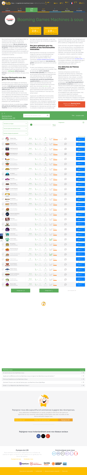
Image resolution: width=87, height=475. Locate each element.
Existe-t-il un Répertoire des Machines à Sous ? (43, 385)
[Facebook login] (38, 436)
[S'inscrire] (76, 3)
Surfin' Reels (13, 238)
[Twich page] (67, 453)
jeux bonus (45, 86)
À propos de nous (16, 459)
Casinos (8, 10)
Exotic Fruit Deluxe (14, 274)
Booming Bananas (14, 168)
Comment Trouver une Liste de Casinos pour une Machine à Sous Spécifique (43, 382)
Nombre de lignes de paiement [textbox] (11, 133)
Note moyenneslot (35, 31)
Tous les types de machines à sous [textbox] (12, 128)
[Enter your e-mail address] (46, 419)
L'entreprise (11, 71)
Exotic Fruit (13, 143)
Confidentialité (38, 471)
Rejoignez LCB (65, 420)
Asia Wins (12, 178)
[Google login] (48, 436)
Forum (43, 10)
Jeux (31, 10)
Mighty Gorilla (13, 203)
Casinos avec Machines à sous (71, 104)
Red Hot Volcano (14, 248)
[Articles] (49, 3)
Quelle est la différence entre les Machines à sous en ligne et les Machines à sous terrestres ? (43, 376)
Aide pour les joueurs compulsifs (52, 471)
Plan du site (65, 471)
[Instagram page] (71, 453)
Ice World (12, 173)
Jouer (80, 139)
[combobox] (15, 123)
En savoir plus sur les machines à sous (43, 373)
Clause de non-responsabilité (26, 471)
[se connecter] (82, 3)
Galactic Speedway (14, 213)
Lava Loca (12, 233)
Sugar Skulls (13, 183)
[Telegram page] (54, 453)
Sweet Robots (13, 264)
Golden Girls (13, 138)
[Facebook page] (58, 453)
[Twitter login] (43, 436)
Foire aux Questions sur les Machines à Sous (43, 379)
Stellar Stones (13, 269)
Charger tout (45, 290)
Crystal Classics (14, 188)
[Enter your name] (24, 419)
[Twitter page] (63, 453)
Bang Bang (12, 243)
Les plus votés (80, 115)
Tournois (67, 10)
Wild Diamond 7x (14, 148)
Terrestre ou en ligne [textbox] (8, 123)
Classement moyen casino (51, 31)
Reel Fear (12, 218)
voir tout (82, 370)
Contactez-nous (28, 459)
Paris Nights (13, 228)
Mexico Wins (13, 284)
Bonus (20, 10)
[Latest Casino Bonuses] (6, 3)
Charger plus (21, 290)
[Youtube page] (76, 453)
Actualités (79, 10)
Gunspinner (13, 198)
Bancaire (55, 10)
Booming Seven (14, 153)
